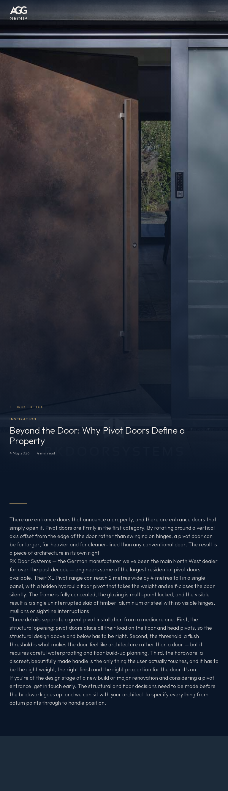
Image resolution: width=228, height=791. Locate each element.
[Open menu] (211, 13)
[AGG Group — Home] (19, 13)
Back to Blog (27, 406)
